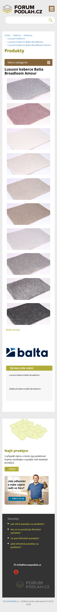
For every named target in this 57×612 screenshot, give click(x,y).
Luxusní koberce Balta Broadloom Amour (29, 45)
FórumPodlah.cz (11, 601)
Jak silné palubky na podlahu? (27, 523)
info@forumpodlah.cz (29, 564)
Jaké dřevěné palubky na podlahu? (25, 545)
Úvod (7, 35)
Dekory (17, 35)
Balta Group (29, 343)
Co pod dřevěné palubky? (25, 538)
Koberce (28, 35)
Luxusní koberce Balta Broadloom (25, 41)
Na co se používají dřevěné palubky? (26, 531)
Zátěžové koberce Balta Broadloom (25, 388)
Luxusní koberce (16, 38)
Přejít (12, 469)
